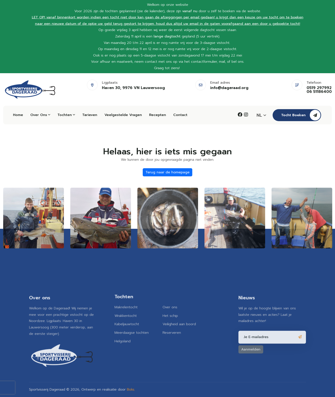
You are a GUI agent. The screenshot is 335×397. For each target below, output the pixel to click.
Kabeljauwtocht (127, 323)
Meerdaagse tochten (132, 331)
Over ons (40, 114)
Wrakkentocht (126, 314)
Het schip (170, 314)
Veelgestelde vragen (123, 114)
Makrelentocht (126, 306)
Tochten (66, 114)
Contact (180, 114)
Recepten (157, 114)
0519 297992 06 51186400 (319, 90)
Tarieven (89, 114)
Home (18, 114)
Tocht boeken (300, 115)
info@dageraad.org (229, 88)
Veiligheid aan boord (179, 323)
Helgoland (123, 339)
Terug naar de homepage (167, 172)
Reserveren (172, 331)
